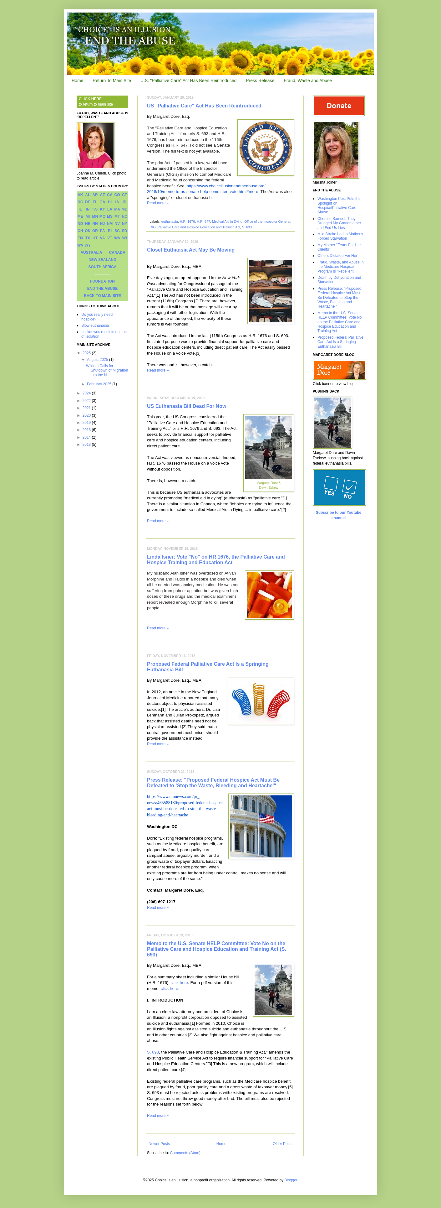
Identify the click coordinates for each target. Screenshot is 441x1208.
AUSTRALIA (91, 252)
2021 (87, 408)
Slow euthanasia (95, 325)
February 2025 (99, 384)
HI (110, 202)
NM (110, 223)
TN (80, 238)
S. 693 (247, 227)
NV (117, 223)
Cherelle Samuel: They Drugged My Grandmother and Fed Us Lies (339, 223)
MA (117, 209)
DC (80, 202)
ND (80, 223)
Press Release (260, 80)
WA (117, 238)
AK (80, 195)
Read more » (158, 203)
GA (102, 202)
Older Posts (282, 1144)
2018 (87, 430)
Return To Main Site (112, 80)
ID (124, 202)
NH (95, 223)
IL (80, 209)
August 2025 (98, 359)
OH (80, 231)
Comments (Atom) (185, 1153)
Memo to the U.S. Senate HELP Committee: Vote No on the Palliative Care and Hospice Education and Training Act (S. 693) (216, 949)
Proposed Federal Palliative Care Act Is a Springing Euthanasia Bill (340, 342)
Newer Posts (159, 1144)
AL (87, 195)
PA (102, 231)
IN (87, 209)
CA (109, 195)
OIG (153, 227)
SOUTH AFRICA (102, 267)
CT (124, 195)
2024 (87, 393)
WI (124, 238)
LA (109, 209)
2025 (87, 353)
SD (124, 231)
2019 (87, 422)
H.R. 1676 (187, 221)
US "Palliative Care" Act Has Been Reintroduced (204, 105)
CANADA (117, 252)
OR (95, 231)
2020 (87, 415)
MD (125, 209)
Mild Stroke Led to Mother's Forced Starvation (340, 236)
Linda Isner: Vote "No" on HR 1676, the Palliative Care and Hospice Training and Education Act (216, 559)
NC (124, 216)
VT (109, 238)
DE (87, 202)
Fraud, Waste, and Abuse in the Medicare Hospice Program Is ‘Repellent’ (340, 266)
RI (110, 231)
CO (117, 195)
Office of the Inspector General (267, 221)
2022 (87, 400)
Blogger (291, 1180)
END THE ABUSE (102, 288)
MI (88, 216)
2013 (87, 444)
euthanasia (169, 221)
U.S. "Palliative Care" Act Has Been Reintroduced (188, 80)
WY (88, 245)
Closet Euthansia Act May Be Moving (191, 250)
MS (110, 216)
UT (95, 238)
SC (117, 231)
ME (80, 216)
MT (117, 216)
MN (95, 216)
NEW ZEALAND (102, 260)
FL (95, 202)
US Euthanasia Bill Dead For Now (186, 406)
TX (87, 238)
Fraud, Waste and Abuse (308, 80)
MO (102, 216)
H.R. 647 (203, 221)
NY (124, 223)
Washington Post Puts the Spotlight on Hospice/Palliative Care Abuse (339, 205)
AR (95, 195)
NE (87, 223)
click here (179, 982)
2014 (87, 437)
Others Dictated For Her (337, 255)
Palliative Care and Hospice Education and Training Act (199, 227)
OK (87, 231)
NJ (102, 223)
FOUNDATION (102, 281)
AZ (102, 195)
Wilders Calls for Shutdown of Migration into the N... (107, 370)
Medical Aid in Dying (227, 221)
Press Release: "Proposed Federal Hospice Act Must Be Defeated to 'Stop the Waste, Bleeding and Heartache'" (213, 782)
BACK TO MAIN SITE (102, 296)
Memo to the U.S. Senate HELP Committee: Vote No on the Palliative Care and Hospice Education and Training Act (339, 322)
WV (80, 245)
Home (77, 80)
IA (117, 202)
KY (102, 209)
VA (102, 238)
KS (95, 209)
